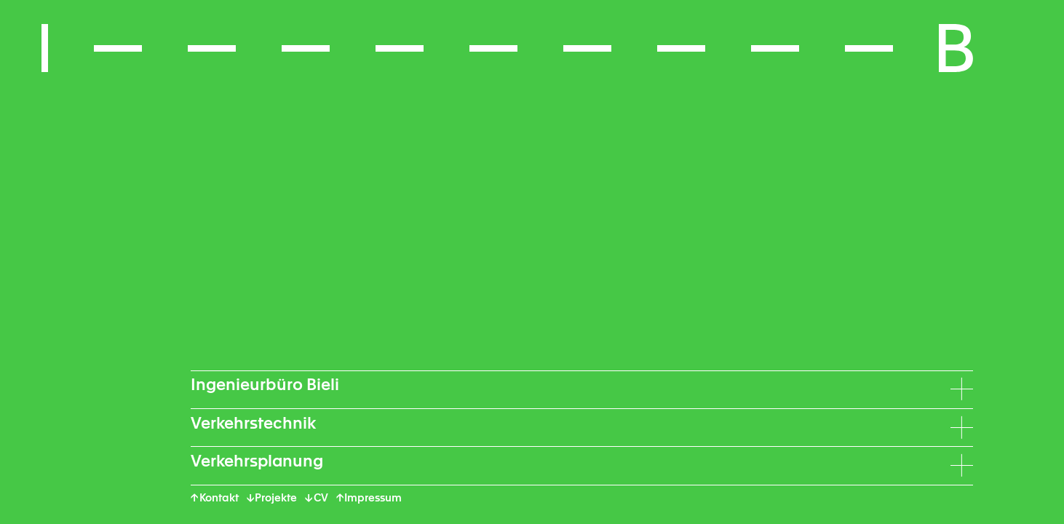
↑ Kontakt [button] (215, 498)
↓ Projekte (272, 498)
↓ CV (316, 498)
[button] (507, 48)
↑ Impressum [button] (369, 498)
